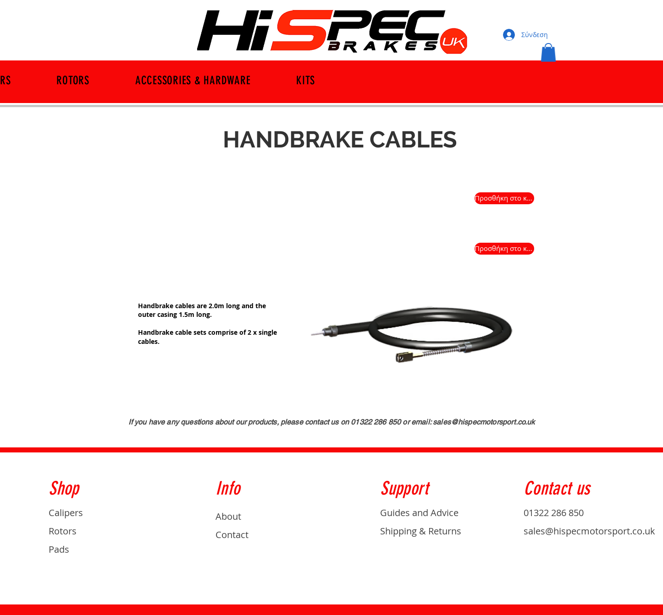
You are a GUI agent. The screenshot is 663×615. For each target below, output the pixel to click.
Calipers (66, 512)
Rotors (63, 531)
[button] (548, 52)
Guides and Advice (419, 512)
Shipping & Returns (420, 531)
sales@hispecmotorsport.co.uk (484, 422)
